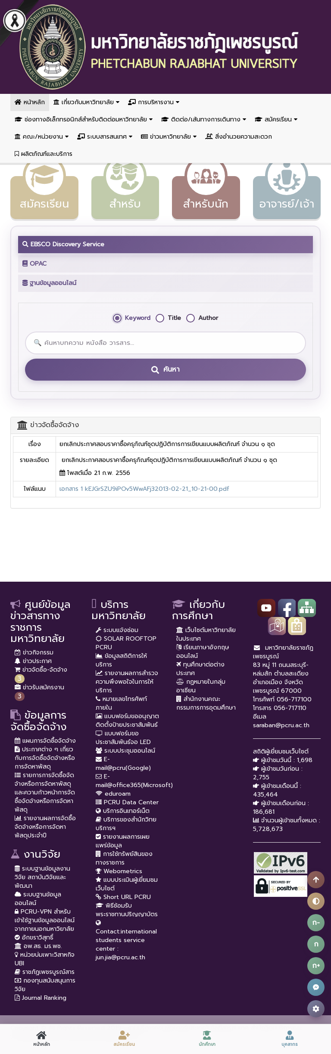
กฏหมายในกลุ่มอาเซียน (200, 686)
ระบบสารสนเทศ (104, 136)
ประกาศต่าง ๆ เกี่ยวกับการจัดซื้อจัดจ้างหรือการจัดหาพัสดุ (45, 758)
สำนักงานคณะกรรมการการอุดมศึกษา (206, 703)
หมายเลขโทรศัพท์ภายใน (121, 703)
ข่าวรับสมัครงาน (39, 687)
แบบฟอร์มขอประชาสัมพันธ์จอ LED (123, 738)
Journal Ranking (40, 997)
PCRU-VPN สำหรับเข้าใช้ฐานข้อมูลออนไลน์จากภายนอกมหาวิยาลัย (45, 920)
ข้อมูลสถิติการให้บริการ (121, 660)
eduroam (113, 793)
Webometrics (119, 871)
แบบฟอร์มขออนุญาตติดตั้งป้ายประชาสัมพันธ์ (127, 720)
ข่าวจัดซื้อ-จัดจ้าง (41, 669)
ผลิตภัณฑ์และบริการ (43, 153)
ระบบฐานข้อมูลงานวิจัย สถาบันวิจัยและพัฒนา (42, 877)
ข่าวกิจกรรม (34, 652)
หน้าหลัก (30, 102)
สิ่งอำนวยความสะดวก (238, 136)
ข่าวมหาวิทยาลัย (169, 136)
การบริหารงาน (153, 102)
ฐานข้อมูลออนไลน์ (49, 283)
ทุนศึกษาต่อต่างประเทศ (200, 669)
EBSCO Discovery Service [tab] (63, 244)
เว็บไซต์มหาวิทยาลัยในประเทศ (206, 634)
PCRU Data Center (127, 802)
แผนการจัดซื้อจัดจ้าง (45, 740)
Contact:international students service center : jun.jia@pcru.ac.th (126, 940)
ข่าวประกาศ (33, 661)
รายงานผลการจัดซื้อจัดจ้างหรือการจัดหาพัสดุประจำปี (45, 827)
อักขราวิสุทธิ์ (34, 937)
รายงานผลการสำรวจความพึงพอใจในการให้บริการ (127, 682)
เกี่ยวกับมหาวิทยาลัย (86, 102)
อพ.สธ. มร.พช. (38, 946)
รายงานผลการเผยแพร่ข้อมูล (123, 841)
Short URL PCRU (123, 897)
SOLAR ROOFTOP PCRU (126, 643)
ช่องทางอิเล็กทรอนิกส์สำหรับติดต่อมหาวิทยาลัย (84, 119)
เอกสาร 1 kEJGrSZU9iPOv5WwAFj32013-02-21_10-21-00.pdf (144, 488)
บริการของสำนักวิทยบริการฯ (126, 824)
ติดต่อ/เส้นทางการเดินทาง (203, 119)
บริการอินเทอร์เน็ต (123, 810)
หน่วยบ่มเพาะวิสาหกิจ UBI (45, 959)
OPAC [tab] (34, 263)
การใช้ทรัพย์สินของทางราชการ (124, 858)
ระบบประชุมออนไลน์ (125, 750)
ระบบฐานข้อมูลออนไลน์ (38, 899)
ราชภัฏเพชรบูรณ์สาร (45, 971)
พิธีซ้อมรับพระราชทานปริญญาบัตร (127, 910)
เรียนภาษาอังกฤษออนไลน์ (202, 651)
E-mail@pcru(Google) (123, 763)
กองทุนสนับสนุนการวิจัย (45, 985)
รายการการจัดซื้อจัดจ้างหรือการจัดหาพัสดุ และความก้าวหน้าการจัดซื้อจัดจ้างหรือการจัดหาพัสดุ (45, 792)
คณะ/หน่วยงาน (42, 136)
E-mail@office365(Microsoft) (134, 781)
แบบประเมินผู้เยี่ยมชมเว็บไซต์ (127, 884)
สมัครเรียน (276, 119)
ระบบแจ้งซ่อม (117, 630)
